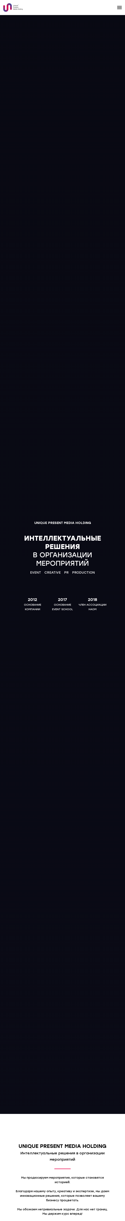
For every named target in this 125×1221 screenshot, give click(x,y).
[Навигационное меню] (119, 7)
